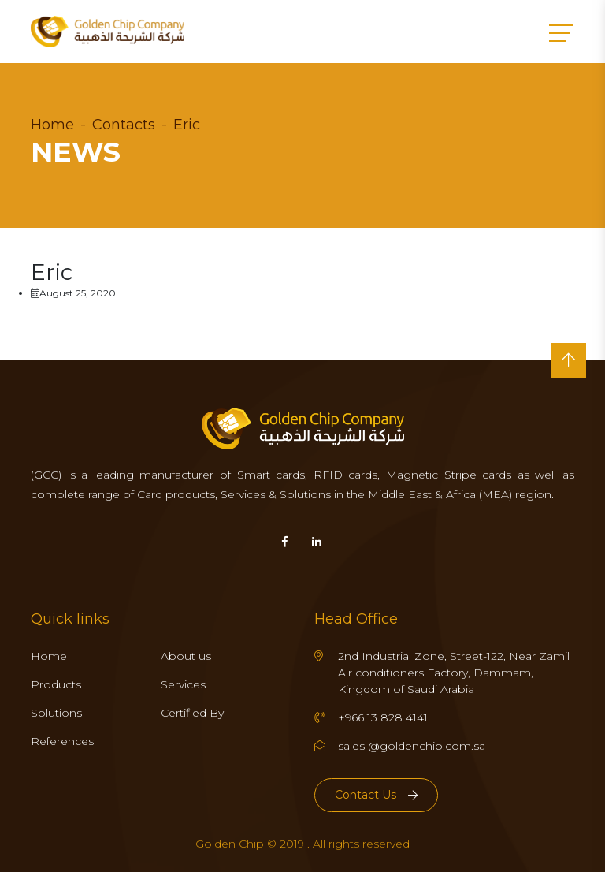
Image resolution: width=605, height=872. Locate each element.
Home (52, 124)
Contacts (123, 124)
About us (186, 656)
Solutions (56, 713)
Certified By (192, 713)
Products (56, 684)
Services (183, 684)
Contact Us (376, 795)
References (62, 741)
